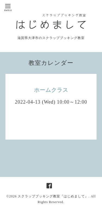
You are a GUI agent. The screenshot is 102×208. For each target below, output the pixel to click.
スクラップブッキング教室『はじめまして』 (53, 196)
